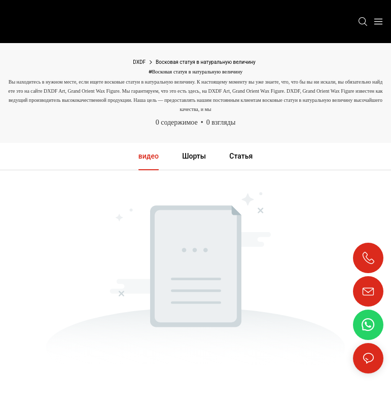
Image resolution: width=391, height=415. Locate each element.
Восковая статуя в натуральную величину (206, 62)
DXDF (139, 62)
